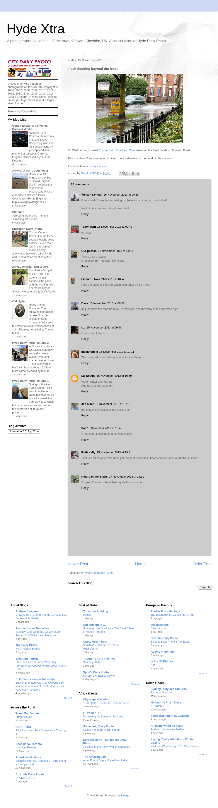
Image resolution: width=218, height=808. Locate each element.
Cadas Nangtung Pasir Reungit (101, 729)
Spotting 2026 (91, 662)
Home (140, 564)
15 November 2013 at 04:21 (115, 251)
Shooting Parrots (26, 658)
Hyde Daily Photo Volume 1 (30, 380)
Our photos (89, 251)
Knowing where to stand (167, 725)
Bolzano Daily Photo (164, 638)
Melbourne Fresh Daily (166, 702)
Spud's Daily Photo (96, 672)
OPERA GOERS (25, 777)
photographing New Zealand (170, 715)
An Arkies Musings (28, 757)
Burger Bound (23, 717)
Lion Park (35, 270)
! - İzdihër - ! (91, 713)
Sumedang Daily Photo (98, 726)
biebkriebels (89, 351)
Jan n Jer (87, 404)
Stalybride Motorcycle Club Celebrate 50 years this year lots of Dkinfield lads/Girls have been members (39, 686)
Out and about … (94, 624)
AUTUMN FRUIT (161, 706)
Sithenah (18, 212)
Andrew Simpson (27, 611)
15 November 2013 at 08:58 (106, 303)
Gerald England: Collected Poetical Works (30, 127)
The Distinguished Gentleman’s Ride (172, 614)
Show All (68, 698)
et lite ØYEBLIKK (162, 661)
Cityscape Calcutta (95, 699)
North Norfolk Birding (28, 648)
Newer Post (78, 564)
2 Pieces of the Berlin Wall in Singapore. (107, 746)
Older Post (202, 564)
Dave (84, 303)
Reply (85, 214)
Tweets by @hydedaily (22, 111)
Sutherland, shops (161, 692)
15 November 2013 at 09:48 (104, 327)
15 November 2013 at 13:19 (112, 404)
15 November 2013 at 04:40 (107, 279)
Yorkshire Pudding (95, 611)
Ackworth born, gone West (30, 170)
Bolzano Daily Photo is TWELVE (170, 641)
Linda (85, 279)
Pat (83, 428)
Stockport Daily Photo (27, 228)
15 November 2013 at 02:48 (114, 226)
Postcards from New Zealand (168, 729)
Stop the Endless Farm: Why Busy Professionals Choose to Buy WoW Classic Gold (41, 666)
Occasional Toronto (28, 744)
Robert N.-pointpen (163, 651)
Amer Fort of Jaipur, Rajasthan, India (105, 760)
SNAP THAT (23, 727)
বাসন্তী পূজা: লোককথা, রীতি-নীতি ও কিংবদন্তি (106, 703)
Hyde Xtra (36, 28)
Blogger (125, 795)
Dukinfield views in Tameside (35, 679)
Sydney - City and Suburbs (169, 689)
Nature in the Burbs (94, 476)
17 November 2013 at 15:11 (126, 476)
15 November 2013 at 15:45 (104, 428)
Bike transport (159, 628)
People (87, 614)
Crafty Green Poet (95, 641)
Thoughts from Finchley (99, 658)
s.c (83, 327)
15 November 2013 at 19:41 (114, 452)
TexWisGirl (88, 226)
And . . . (155, 665)
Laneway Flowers (25, 747)
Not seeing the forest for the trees (103, 716)
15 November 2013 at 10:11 (116, 351)
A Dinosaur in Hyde (41, 346)
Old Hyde (18, 301)
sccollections (160, 624)
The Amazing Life (94, 756)
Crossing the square (25, 215)
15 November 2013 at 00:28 (121, 194)
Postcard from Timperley (32, 628)
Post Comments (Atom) (99, 572)
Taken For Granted (28, 713)
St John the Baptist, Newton (99, 675)
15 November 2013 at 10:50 (114, 375)
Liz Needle (88, 375)
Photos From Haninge (165, 611)
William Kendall (91, 194)
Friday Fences (98, 166)
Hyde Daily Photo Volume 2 (30, 342)
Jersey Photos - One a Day (30, 266)
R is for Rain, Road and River (117, 150)
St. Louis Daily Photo (29, 774)
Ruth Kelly (88, 452)
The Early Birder (26, 645)
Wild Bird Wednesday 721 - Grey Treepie (175, 746)
